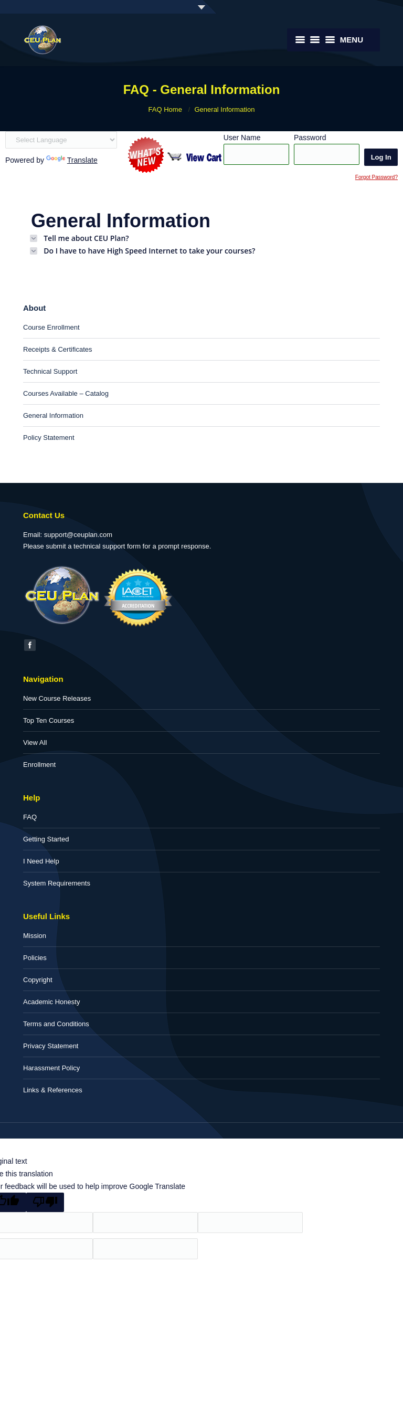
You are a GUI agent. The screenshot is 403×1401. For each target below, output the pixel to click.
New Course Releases (57, 698)
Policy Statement (49, 437)
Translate (72, 160)
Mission (34, 936)
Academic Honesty (51, 1002)
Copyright (37, 980)
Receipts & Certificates (57, 349)
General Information (53, 415)
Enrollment (39, 764)
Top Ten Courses (48, 720)
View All (35, 742)
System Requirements (56, 883)
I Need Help (41, 861)
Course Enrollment (51, 327)
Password (310, 137)
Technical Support (50, 371)
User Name (242, 137)
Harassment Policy (51, 1068)
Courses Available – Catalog (66, 393)
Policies (35, 958)
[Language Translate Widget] (61, 140)
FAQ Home (165, 109)
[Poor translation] (45, 1202)
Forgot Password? (376, 177)
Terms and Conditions (56, 1024)
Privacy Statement (51, 1046)
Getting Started (46, 839)
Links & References (52, 1090)
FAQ (30, 817)
